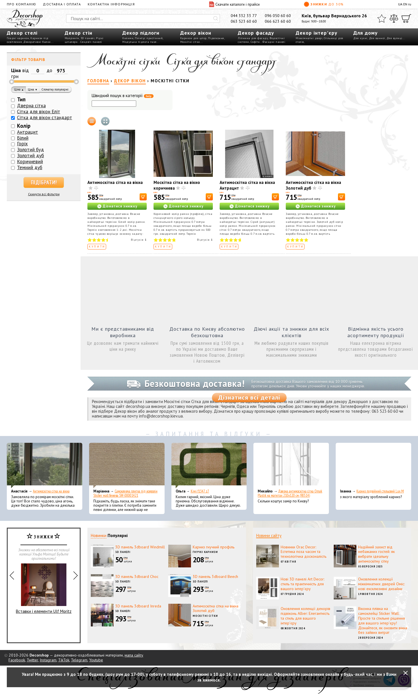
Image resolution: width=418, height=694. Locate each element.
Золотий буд (30, 149)
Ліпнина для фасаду (253, 38)
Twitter (32, 659)
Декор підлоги (140, 33)
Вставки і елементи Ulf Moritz (44, 588)
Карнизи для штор (193, 38)
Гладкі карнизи (18, 38)
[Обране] (381, 18)
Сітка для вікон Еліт (38, 111)
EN (405, 4)
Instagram (48, 659)
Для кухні (360, 38)
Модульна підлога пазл (139, 42)
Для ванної (377, 38)
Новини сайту (269, 535)
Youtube (96, 659)
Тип (21, 99)
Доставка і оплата (62, 4)
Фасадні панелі (273, 42)
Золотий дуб (30, 155)
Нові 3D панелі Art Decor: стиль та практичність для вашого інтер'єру (302, 583)
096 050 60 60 (278, 15)
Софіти (255, 42)
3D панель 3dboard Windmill (140, 547)
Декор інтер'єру (316, 33)
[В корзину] (143, 196)
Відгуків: (139, 240)
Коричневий (30, 161)
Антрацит (27, 132)
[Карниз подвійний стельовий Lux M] (373, 465)
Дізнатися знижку (120, 206)
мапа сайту (134, 655)
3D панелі (88, 38)
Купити (97, 246)
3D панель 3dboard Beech (215, 576)
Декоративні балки (37, 42)
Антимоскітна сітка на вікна (115, 182)
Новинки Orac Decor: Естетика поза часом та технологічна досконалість (303, 551)
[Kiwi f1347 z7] (209, 465)
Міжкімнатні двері (309, 38)
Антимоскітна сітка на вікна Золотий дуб (215, 608)
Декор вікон (195, 33)
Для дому (365, 33)
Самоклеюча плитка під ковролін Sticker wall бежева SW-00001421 (125, 493)
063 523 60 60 (244, 21)
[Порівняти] (394, 18)
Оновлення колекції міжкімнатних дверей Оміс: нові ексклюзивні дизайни (381, 583)
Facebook (17, 659)
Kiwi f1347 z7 (200, 491)
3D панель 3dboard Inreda (138, 606)
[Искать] (215, 18)
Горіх (22, 144)
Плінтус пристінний (149, 38)
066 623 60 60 (278, 21)
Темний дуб (29, 167)
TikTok (63, 659)
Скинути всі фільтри (44, 194)
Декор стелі (22, 33)
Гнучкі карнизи (205, 551)
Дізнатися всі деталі (249, 397)
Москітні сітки (190, 42)
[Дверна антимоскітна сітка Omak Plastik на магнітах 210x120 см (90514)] (291, 465)
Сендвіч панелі (91, 42)
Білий (22, 138)
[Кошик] (406, 18)
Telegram (79, 659)
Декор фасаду (256, 33)
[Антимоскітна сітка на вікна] (44, 465)
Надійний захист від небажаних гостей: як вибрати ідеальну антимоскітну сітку (376, 554)
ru (409, 4)
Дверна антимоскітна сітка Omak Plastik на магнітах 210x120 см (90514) (290, 493)
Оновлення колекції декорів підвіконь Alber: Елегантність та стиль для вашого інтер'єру (305, 615)
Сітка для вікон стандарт (44, 117)
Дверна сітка (31, 105)
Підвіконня (216, 38)
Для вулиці (394, 38)
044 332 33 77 (244, 15)
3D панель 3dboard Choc (136, 576)
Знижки (324, 4)
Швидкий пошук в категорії (123, 95)
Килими (127, 38)
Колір (23, 125)
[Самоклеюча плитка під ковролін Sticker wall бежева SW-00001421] (127, 465)
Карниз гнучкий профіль (213, 547)
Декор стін (78, 33)
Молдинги (72, 38)
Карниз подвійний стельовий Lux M (380, 491)
